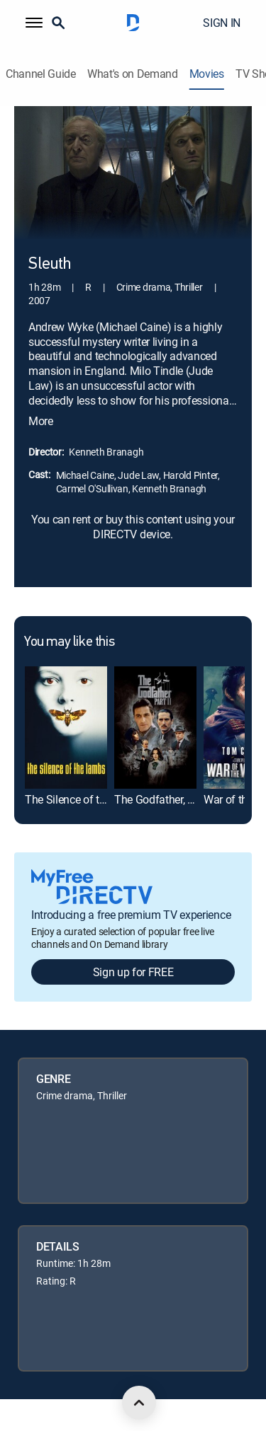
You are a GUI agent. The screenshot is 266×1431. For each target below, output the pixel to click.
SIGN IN (221, 22)
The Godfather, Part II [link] (164, 799)
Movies (206, 73)
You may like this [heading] (69, 642)
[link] (66, 727)
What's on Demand (132, 73)
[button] (34, 22)
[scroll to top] (139, 1402)
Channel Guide (41, 73)
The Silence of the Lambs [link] (86, 799)
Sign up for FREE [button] (133, 972)
